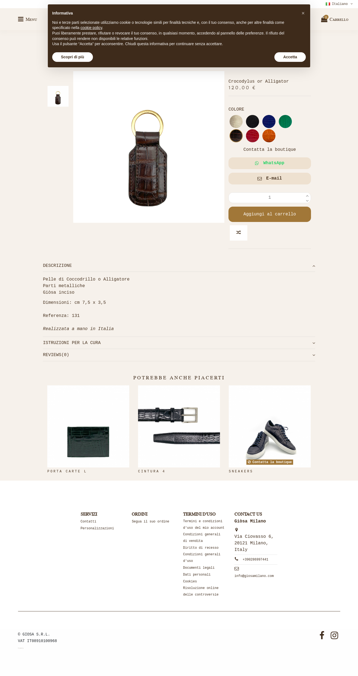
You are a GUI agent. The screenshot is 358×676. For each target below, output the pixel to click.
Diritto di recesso (201, 548)
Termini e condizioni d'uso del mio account (203, 524)
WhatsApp (269, 163)
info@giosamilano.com (254, 576)
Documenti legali (199, 568)
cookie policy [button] (91, 27)
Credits (21, 648)
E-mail (269, 178)
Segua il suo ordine (150, 522)
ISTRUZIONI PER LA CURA (179, 343)
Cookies (190, 581)
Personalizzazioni (97, 528)
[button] (303, 13)
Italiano (340, 4)
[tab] (179, 266)
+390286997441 (255, 560)
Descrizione (179, 265)
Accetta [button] (290, 57)
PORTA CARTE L (67, 471)
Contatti (88, 522)
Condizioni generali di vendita (202, 538)
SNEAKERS (241, 471)
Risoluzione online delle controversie (201, 591)
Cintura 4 (152, 471)
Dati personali (197, 575)
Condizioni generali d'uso (202, 558)
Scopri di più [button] (72, 57)
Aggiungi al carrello (269, 214)
